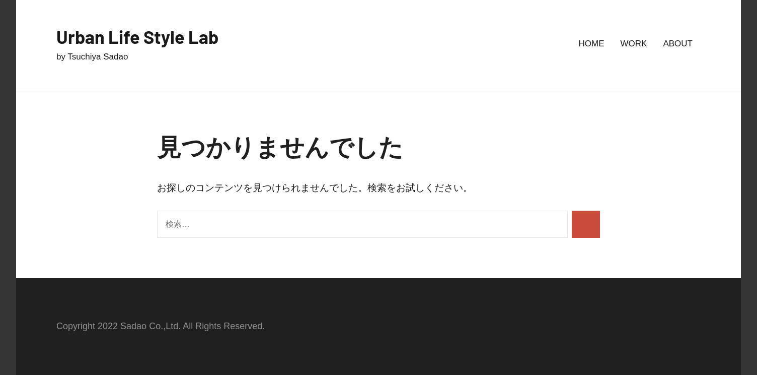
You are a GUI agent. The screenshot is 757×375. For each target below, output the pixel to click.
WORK (634, 43)
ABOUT (678, 43)
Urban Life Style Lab (137, 36)
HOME (591, 43)
